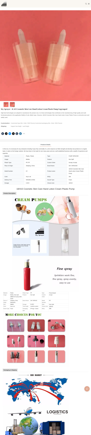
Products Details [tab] (45, 144)
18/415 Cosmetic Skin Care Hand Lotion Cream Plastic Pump (45, 189)
